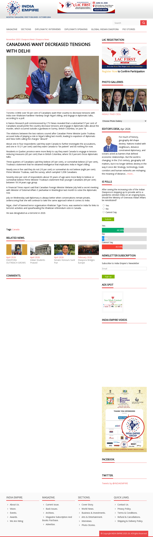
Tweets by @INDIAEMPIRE (115, 483)
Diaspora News (28, 39)
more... (130, 173)
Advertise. (48, 524)
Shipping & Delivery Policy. (128, 521)
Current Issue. (50, 504)
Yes (107, 205)
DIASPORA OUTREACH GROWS (16, 261)
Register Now (109, 71)
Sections (26, 29)
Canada (15, 229)
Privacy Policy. (122, 508)
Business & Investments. (91, 512)
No (107, 208)
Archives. (48, 512)
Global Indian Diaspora (105, 29)
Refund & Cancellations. (127, 517)
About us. (12, 504)
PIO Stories (128, 29)
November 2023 (13, 39)
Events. (11, 512)
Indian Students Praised (37, 261)
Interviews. (85, 521)
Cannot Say (111, 212)
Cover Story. (85, 504)
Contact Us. (121, 504)
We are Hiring (14, 521)
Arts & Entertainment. (90, 517)
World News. (86, 508)
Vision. (11, 508)
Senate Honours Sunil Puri (64, 261)
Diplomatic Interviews (48, 29)
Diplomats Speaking (75, 29)
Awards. (11, 517)
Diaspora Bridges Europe (86, 261)
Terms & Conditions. (125, 512)
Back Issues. (50, 508)
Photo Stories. (86, 525)
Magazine (11, 29)
